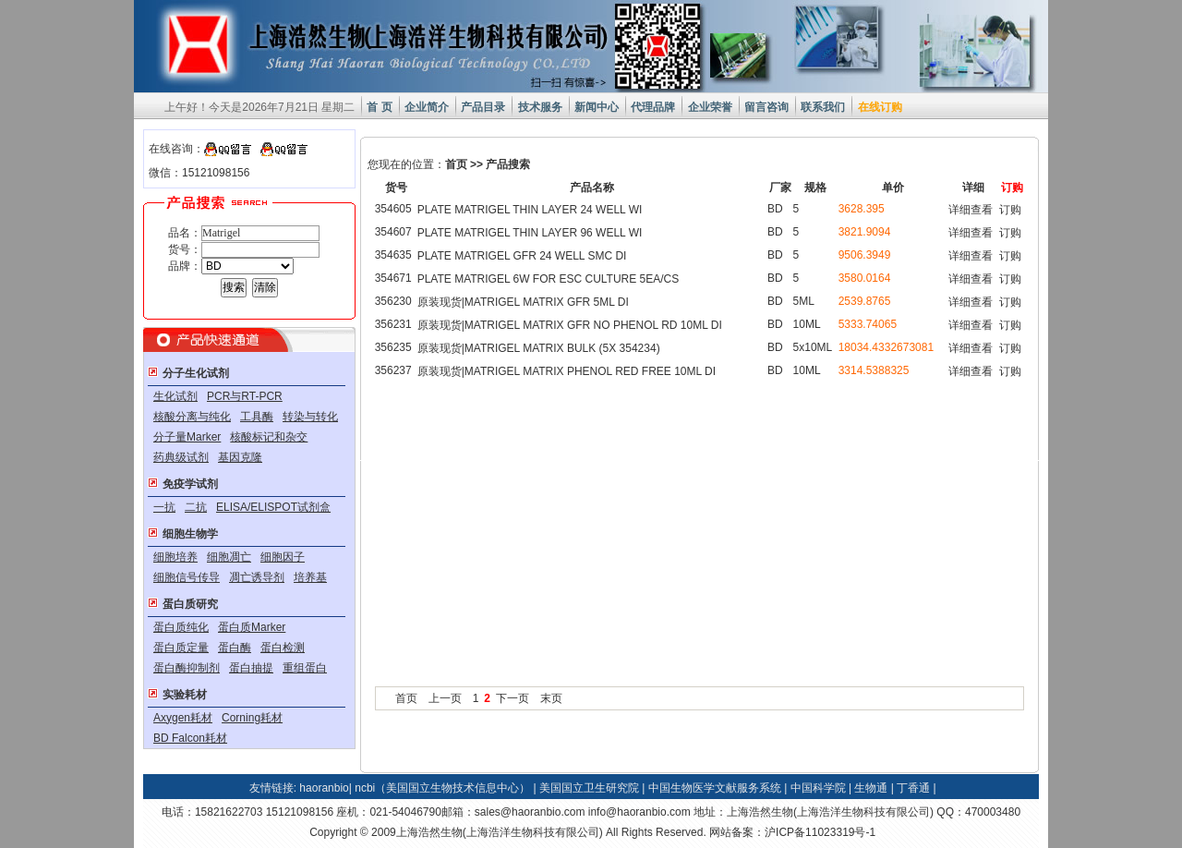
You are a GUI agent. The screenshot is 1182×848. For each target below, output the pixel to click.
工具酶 (256, 416)
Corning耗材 (252, 717)
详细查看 (970, 209)
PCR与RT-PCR (245, 396)
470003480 (992, 812)
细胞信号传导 (186, 577)
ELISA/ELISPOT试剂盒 (273, 507)
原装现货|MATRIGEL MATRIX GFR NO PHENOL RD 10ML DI (569, 325)
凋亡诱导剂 (256, 577)
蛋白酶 (234, 647)
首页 (456, 164)
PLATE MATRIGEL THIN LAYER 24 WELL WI (530, 209)
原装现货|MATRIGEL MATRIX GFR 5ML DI (523, 302)
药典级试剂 (181, 457)
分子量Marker (187, 436)
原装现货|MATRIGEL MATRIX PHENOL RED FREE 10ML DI (566, 371)
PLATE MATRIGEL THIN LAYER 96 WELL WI (530, 232)
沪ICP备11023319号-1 (820, 832)
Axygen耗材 (182, 717)
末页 (551, 698)
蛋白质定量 (181, 647)
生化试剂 (175, 396)
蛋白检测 (282, 647)
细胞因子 (282, 557)
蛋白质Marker (251, 627)
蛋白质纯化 (181, 627)
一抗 (164, 507)
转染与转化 (310, 416)
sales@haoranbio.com (530, 812)
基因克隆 (240, 457)
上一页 (445, 698)
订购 (1010, 209)
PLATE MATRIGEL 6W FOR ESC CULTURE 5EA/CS (548, 279)
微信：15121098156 (199, 172)
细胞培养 (175, 557)
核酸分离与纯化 (192, 416)
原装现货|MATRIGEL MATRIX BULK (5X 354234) (538, 348)
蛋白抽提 (251, 667)
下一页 (512, 698)
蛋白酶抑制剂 (186, 667)
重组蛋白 (305, 667)
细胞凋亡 (229, 557)
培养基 (310, 577)
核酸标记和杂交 (269, 436)
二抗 (196, 507)
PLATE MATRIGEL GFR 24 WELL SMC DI (522, 255)
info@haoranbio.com (639, 812)
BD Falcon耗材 (190, 738)
